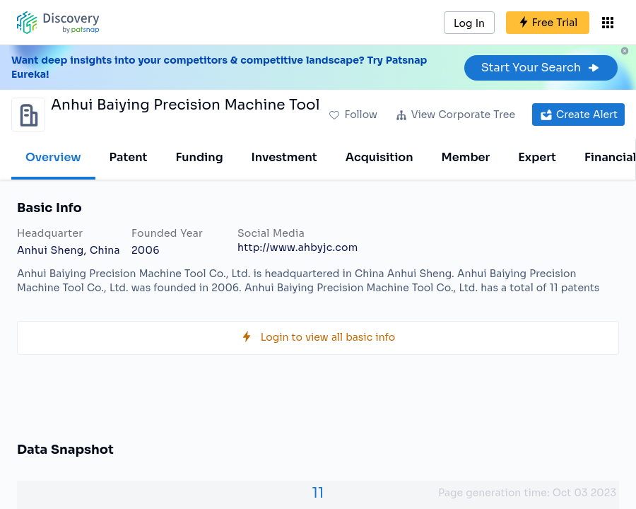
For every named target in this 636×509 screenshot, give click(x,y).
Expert (537, 157)
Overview (53, 157)
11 (318, 493)
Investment (284, 157)
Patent (129, 157)
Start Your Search (541, 67)
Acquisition (379, 157)
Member (466, 157)
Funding (199, 157)
